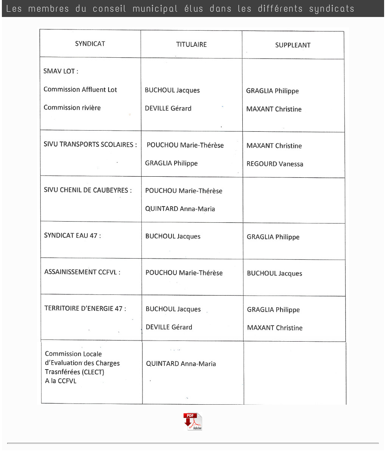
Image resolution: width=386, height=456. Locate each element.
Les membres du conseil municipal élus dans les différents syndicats (180, 8)
